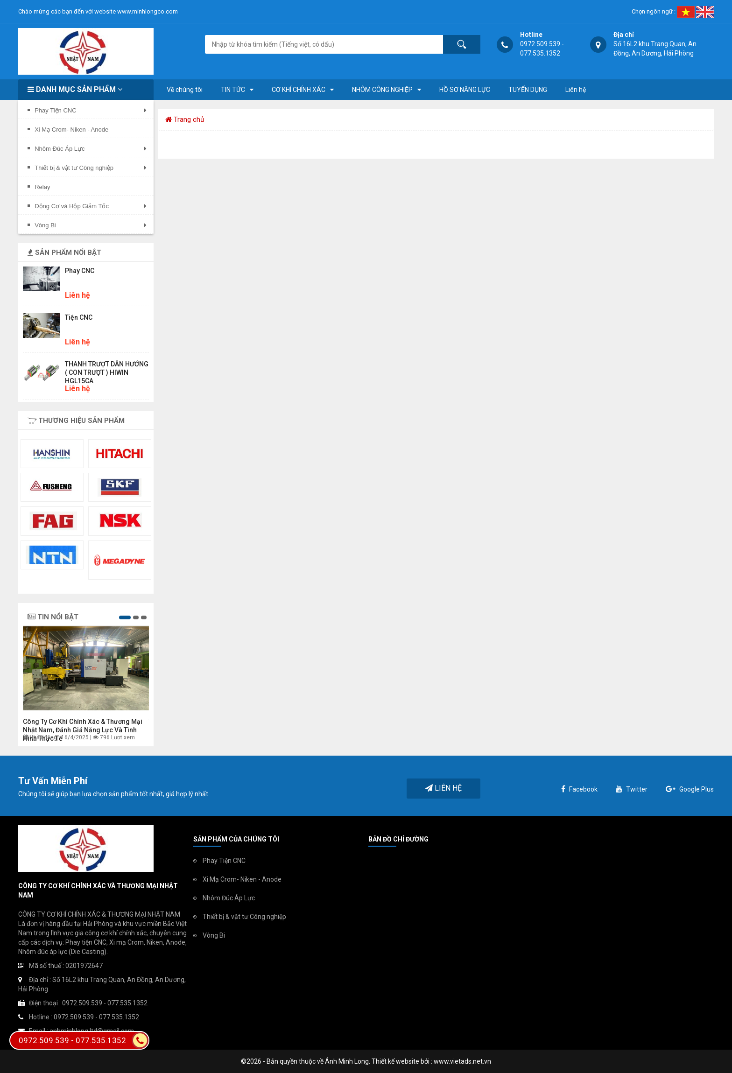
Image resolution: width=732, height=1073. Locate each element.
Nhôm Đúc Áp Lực (229, 898)
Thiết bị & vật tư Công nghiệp (244, 916)
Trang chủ (184, 119)
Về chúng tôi (185, 89)
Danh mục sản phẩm (75, 89)
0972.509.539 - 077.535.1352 (83, 1040)
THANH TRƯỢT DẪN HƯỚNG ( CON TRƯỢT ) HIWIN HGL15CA (106, 372)
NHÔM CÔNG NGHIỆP (382, 89)
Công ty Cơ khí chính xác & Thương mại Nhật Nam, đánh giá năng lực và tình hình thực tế (82, 730)
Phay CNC (79, 270)
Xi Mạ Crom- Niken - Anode (242, 879)
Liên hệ (575, 89)
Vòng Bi (214, 935)
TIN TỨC (233, 89)
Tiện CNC (78, 317)
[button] (125, 617)
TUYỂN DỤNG (527, 89)
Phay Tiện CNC (224, 860)
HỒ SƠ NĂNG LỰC (464, 89)
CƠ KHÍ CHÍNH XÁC (298, 89)
